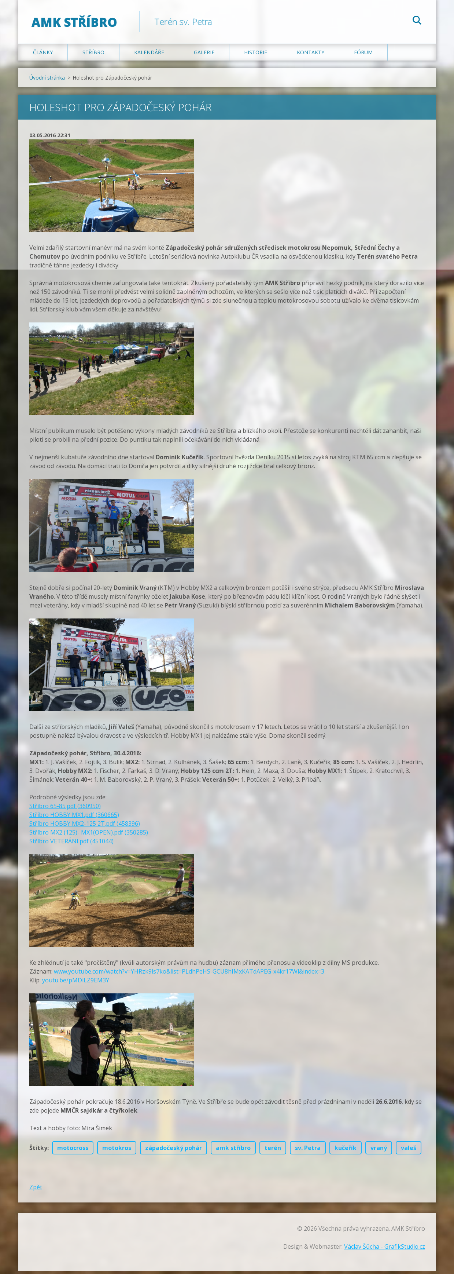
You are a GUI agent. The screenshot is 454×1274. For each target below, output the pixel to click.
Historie (255, 55)
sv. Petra (308, 1151)
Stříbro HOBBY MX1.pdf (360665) (74, 818)
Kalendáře (149, 55)
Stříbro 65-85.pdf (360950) (65, 809)
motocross (72, 1151)
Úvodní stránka (47, 80)
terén (273, 1151)
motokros (116, 1151)
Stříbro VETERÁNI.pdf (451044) (71, 844)
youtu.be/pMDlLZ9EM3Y (75, 983)
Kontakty (310, 55)
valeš (408, 1151)
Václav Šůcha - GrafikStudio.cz (384, 1250)
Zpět (35, 1190)
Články (43, 55)
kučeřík (346, 1151)
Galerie (204, 55)
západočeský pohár (173, 1151)
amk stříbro (233, 1151)
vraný (378, 1151)
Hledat (417, 21)
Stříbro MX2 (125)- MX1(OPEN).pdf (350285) (88, 836)
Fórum (363, 55)
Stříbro (93, 55)
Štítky (38, 1151)
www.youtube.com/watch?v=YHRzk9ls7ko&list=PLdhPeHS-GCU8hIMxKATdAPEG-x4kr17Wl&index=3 (189, 975)
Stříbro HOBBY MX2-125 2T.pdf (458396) (84, 827)
